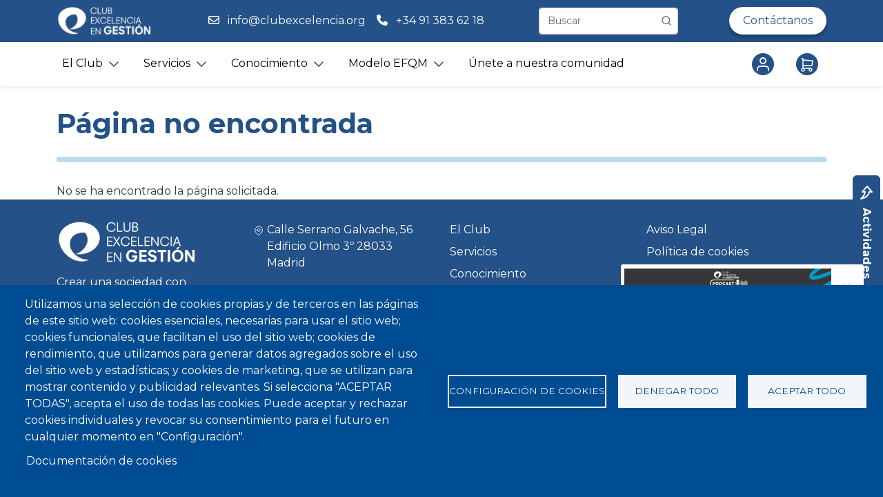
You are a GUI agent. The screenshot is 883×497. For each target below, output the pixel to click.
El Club (470, 229)
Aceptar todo (807, 390)
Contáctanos (778, 20)
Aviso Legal (676, 229)
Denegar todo (677, 390)
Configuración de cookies (527, 390)
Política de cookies (697, 251)
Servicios (473, 251)
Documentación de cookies (101, 460)
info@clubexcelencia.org (297, 20)
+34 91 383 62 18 (441, 20)
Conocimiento (488, 273)
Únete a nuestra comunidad (546, 63)
